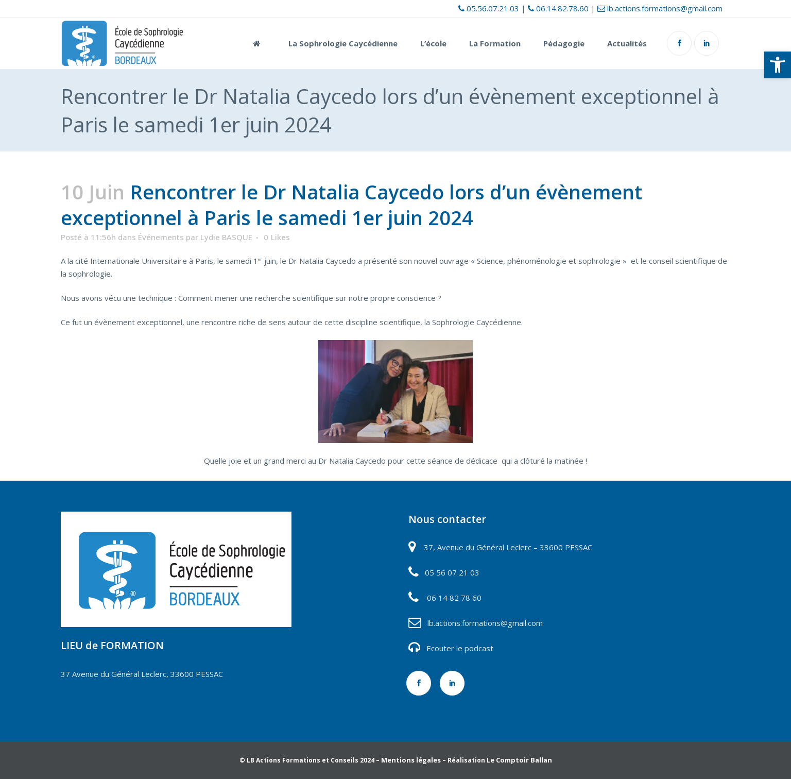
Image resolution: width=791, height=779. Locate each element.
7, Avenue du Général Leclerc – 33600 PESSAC (510, 547)
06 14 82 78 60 (454, 597)
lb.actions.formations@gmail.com (660, 8)
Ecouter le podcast (459, 648)
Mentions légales (411, 760)
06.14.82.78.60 (558, 8)
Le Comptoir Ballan (519, 760)
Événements (161, 237)
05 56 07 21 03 (451, 572)
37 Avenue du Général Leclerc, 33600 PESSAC (142, 674)
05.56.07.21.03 (488, 8)
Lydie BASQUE (226, 237)
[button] (777, 65)
